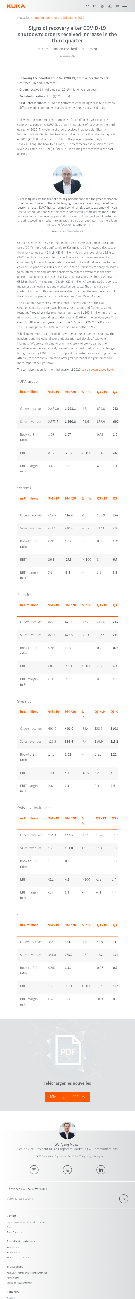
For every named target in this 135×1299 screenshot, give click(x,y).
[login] (110, 6)
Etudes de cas (13, 1252)
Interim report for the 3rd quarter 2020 (59, 18)
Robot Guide (13, 1247)
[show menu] (124, 6)
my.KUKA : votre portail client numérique (27, 1273)
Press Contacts (14, 1232)
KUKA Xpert (13, 1278)
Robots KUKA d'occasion (19, 1257)
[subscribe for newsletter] (123, 1198)
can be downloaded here (97, 370)
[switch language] (102, 6)
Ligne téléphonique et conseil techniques (27, 1222)
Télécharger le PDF (67, 1096)
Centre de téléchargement (19, 1283)
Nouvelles (23, 18)
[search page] (87, 6)
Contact (11, 1227)
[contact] (94, 6)
